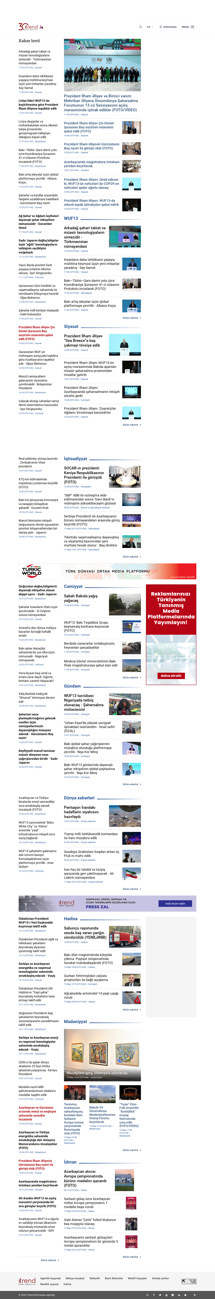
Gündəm (72, 686)
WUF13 (71, 218)
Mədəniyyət (75, 1021)
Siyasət (71, 326)
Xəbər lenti (29, 40)
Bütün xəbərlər (130, 318)
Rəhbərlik (95, 1278)
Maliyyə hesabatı (75, 1278)
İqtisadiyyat (75, 458)
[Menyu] (188, 26)
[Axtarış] (140, 26)
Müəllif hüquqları (137, 1278)
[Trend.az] (31, 27)
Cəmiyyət (73, 586)
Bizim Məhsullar (114, 1278)
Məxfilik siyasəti (49, 1284)
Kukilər (67, 1284)
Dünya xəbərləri (79, 797)
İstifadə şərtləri (160, 1278)
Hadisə (71, 918)
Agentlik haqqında (50, 1278)
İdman (70, 1162)
